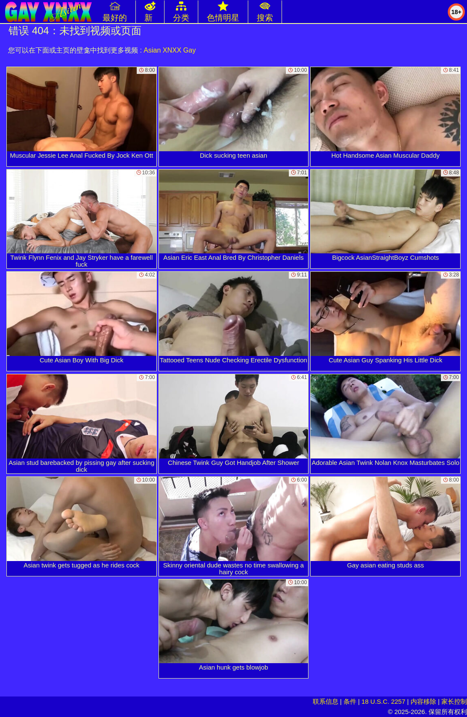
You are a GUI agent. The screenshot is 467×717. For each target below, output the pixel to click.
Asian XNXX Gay (170, 50)
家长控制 (454, 701)
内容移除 (423, 701)
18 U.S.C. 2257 (383, 701)
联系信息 (325, 701)
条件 (350, 701)
